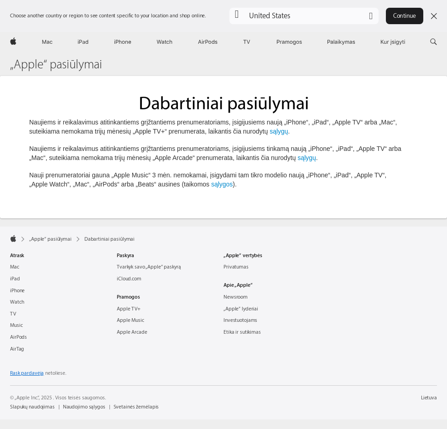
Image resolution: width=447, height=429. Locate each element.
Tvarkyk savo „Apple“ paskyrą (149, 267)
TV (13, 314)
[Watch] (164, 42)
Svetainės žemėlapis (136, 407)
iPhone (17, 291)
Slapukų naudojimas (32, 407)
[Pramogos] (289, 42)
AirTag (17, 349)
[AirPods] (207, 42)
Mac (14, 267)
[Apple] (13, 42)
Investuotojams (240, 320)
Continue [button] (404, 15)
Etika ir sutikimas (242, 332)
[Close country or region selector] (434, 16)
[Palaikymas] (341, 42)
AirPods (18, 337)
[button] (304, 16)
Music (16, 325)
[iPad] (83, 42)
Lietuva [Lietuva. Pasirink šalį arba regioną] (429, 398)
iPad (15, 279)
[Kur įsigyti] (393, 42)
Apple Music (130, 320)
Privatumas (236, 267)
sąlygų (279, 131)
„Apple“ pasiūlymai (56, 64)
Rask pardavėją (27, 373)
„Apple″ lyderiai (241, 309)
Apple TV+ (128, 309)
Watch (17, 302)
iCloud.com (129, 279)
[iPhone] (122, 42)
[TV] (247, 42)
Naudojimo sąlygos (84, 407)
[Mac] (47, 42)
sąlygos (222, 184)
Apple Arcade (132, 332)
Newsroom (236, 297)
